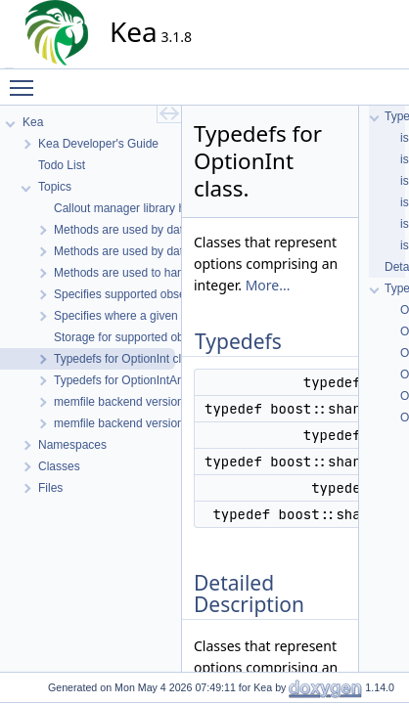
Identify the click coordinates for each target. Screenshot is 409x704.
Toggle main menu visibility (26, 79)
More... (268, 285)
